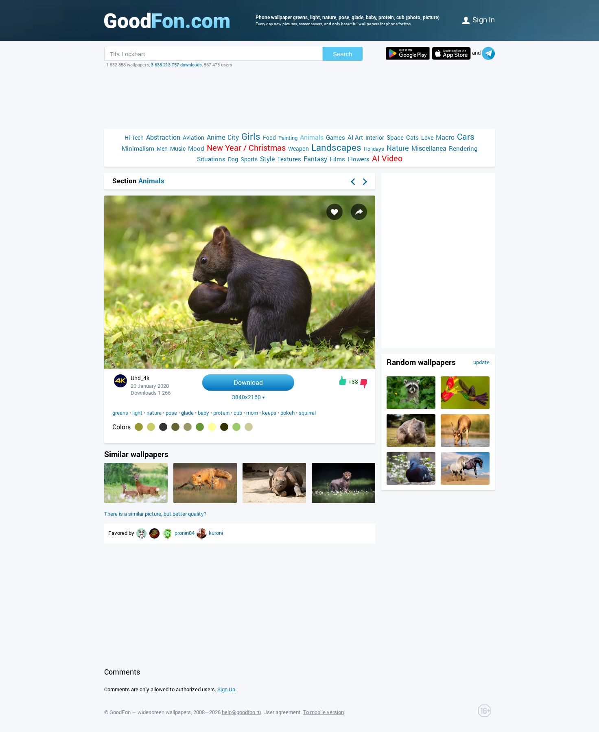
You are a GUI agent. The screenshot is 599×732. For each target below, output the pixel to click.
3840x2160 (248, 397)
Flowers (358, 159)
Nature (398, 148)
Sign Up (226, 689)
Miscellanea (428, 148)
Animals (312, 137)
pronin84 (185, 532)
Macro (445, 137)
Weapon (298, 148)
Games (335, 137)
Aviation (193, 137)
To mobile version (323, 712)
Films (337, 159)
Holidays (374, 148)
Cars (465, 136)
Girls (250, 136)
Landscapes (336, 147)
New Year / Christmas (246, 147)
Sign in (478, 19)
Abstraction (163, 137)
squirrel (307, 412)
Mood (196, 148)
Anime (216, 137)
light (137, 412)
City (233, 137)
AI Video (387, 158)
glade (187, 412)
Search (342, 54)
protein (221, 412)
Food (269, 137)
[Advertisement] (299, 98)
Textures (289, 159)
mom (252, 412)
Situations (211, 159)
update (481, 362)
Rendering (463, 148)
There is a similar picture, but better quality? (155, 513)
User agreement (282, 712)
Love (427, 137)
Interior (374, 137)
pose (171, 412)
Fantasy (315, 158)
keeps (269, 412)
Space (395, 137)
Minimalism (138, 148)
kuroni (216, 532)
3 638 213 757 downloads (176, 65)
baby (203, 412)
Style (267, 158)
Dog (233, 159)
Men (162, 148)
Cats (412, 137)
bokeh (287, 412)
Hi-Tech (134, 137)
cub (238, 412)
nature (154, 412)
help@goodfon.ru (241, 712)
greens (120, 412)
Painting (287, 137)
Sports (249, 159)
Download (248, 382)
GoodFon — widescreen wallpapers (150, 712)
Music (178, 148)
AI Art (355, 137)
